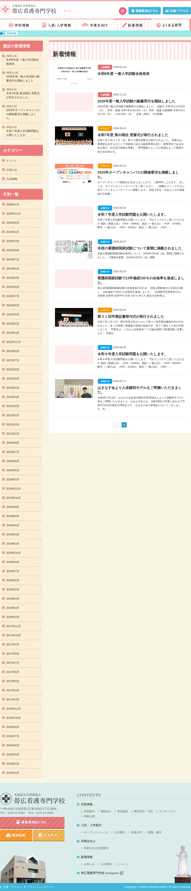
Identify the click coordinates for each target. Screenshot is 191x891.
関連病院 (16, 835)
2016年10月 (13, 717)
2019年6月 (12, 516)
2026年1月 (12, 204)
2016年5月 (12, 754)
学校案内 (89, 811)
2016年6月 (12, 745)
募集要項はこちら (32, 823)
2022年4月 (12, 387)
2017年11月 (13, 626)
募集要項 (144, 10)
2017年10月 (13, 635)
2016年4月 (12, 763)
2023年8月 (12, 286)
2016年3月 (12, 772)
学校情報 (19, 24)
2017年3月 (12, 699)
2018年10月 (13, 552)
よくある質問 (170, 24)
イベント (11, 160)
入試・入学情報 (57, 24)
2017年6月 (12, 672)
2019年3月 (12, 543)
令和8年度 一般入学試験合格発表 (22, 61)
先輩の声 (136, 832)
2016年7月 (12, 736)
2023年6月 (12, 305)
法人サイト (49, 835)
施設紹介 (106, 811)
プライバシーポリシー (40, 886)
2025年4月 (12, 231)
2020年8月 (12, 442)
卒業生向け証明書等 (96, 848)
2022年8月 (12, 351)
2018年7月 (12, 571)
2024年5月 (12, 268)
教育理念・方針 (143, 811)
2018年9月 (12, 562)
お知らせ (11, 169)
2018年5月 (12, 589)
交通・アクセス (177, 10)
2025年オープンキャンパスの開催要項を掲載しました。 (23, 114)
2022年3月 (12, 396)
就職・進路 (154, 832)
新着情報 (133, 24)
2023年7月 (12, 296)
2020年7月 (12, 451)
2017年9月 (12, 644)
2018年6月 (12, 580)
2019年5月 (12, 525)
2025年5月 (12, 222)
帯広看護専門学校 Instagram (102, 873)
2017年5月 (12, 681)
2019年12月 (13, 488)
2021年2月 (12, 433)
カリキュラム (167, 811)
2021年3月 (12, 424)
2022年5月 (12, 378)
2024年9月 (12, 250)
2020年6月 (12, 461)
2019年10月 (13, 497)
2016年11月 (13, 708)
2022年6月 (12, 369)
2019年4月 (12, 534)
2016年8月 (12, 727)
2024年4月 (12, 277)
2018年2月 (12, 617)
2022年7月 (12, 360)
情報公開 (89, 816)
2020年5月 (12, 470)
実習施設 (122, 811)
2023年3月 (12, 332)
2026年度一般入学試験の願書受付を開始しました (23, 78)
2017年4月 (12, 690)
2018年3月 (12, 607)
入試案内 (119, 832)
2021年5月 (12, 415)
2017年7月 (12, 662)
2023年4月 (12, 323)
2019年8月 (12, 507)
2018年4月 (12, 598)
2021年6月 (12, 406)
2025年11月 (13, 213)
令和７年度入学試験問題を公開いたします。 (22, 133)
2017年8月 (12, 653)
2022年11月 (13, 341)
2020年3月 (12, 479)
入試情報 (11, 178)
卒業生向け (95, 24)
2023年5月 (12, 314)
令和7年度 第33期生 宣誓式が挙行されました (23, 95)
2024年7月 (12, 259)
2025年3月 (12, 241)
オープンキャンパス (96, 832)
